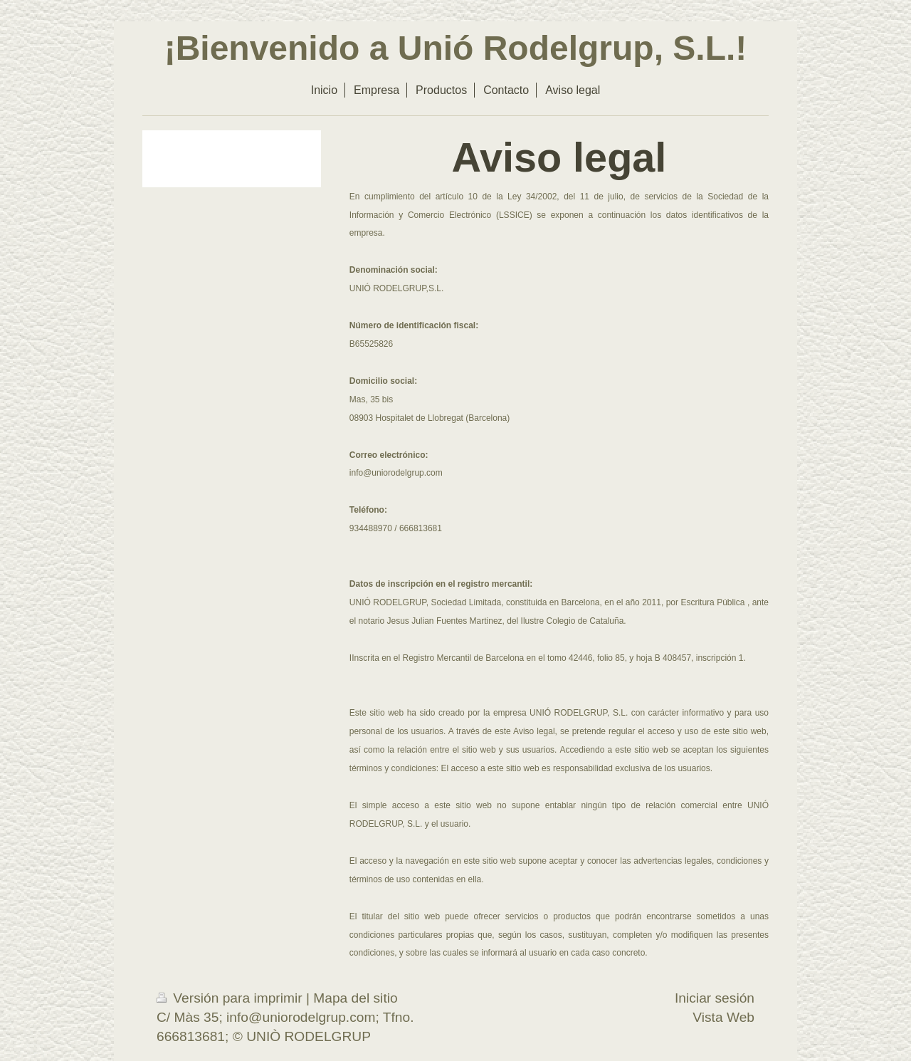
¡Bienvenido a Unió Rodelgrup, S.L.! (455, 48)
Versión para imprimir (231, 998)
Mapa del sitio (355, 998)
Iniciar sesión (714, 998)
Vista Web (723, 1017)
